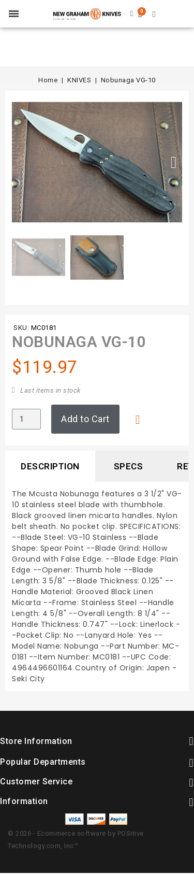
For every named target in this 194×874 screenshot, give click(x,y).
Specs (128, 466)
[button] (20, 162)
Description (50, 466)
